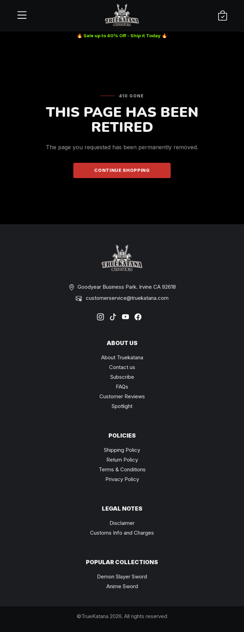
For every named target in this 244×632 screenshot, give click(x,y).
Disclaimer (122, 523)
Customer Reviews (122, 396)
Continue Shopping (121, 170)
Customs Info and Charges (122, 532)
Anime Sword (122, 586)
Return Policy (122, 459)
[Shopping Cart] (223, 16)
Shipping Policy (122, 450)
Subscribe (122, 377)
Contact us (122, 367)
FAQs (122, 386)
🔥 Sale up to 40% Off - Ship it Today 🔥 (122, 35)
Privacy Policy (122, 479)
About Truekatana (122, 357)
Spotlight (122, 406)
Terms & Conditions (122, 469)
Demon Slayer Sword (122, 576)
